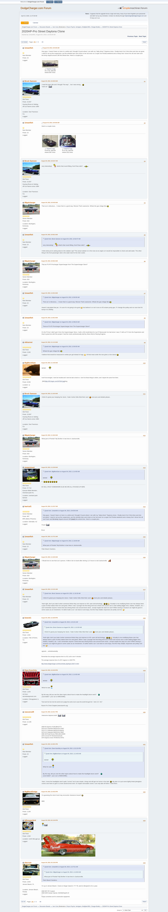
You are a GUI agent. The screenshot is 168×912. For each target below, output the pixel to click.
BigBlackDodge (30, 792)
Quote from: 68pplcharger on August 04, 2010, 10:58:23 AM (62, 322)
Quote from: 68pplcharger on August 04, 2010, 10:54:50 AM (62, 297)
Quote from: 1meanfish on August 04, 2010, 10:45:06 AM (61, 510)
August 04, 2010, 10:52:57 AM (49, 161)
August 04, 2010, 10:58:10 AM (49, 234)
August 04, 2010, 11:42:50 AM (49, 557)
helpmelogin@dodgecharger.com (134, 16)
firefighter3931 (86, 27)
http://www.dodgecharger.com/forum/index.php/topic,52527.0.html (60, 664)
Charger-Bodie (95, 27)
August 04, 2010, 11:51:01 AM (49, 589)
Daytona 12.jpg (50, 69)
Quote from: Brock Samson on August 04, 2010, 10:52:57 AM (62, 239)
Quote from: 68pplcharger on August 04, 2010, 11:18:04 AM (62, 541)
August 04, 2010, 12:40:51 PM (49, 744)
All (42, 42)
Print (144, 42)
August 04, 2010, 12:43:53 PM (49, 791)
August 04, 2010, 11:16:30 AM (49, 393)
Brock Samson (30, 81)
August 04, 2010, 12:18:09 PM (49, 617)
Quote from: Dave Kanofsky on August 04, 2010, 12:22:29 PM (63, 748)
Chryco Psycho (70, 27)
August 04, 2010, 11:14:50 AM (49, 362)
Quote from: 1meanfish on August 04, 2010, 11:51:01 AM (61, 622)
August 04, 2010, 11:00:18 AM (49, 293)
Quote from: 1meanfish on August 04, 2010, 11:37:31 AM (61, 867)
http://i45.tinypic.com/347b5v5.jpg (54, 381)
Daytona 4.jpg (67, 148)
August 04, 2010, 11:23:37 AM (49, 506)
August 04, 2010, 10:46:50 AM (49, 81)
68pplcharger (29, 202)
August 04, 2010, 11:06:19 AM (49, 317)
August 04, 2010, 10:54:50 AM (49, 202)
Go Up (23, 901)
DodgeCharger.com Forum (36, 8)
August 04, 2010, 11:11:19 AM (49, 342)
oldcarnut (28, 342)
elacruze (27, 862)
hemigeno (78, 27)
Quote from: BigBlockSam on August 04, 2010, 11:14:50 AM (62, 471)
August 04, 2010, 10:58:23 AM (49, 261)
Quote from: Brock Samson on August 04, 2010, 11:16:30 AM (62, 593)
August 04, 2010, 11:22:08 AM (49, 467)
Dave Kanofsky (30, 670)
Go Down (24, 42)
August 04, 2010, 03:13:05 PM (49, 862)
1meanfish (28, 48)
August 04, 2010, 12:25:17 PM (49, 712)
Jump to (119, 910)
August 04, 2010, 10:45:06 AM (51, 48)
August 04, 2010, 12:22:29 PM (49, 670)
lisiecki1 (27, 618)
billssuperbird (30, 820)
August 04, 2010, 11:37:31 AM (49, 536)
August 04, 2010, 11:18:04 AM (49, 435)
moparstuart (29, 467)
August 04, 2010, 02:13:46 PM (49, 820)
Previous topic (132, 36)
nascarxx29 (29, 712)
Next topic (142, 36)
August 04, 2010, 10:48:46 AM (51, 122)
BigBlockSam (30, 363)
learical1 (27, 506)
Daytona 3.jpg (50, 148)
